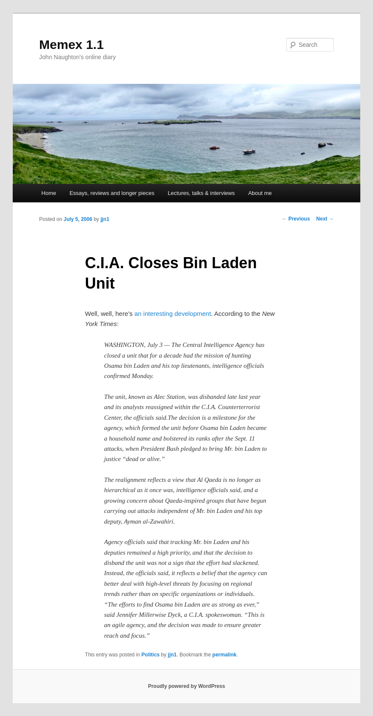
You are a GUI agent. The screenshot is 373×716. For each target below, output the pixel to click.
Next (325, 219)
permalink (224, 655)
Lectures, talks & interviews (201, 193)
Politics (151, 655)
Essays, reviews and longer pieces (111, 193)
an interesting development (172, 313)
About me (260, 193)
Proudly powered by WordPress (186, 686)
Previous (296, 219)
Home (48, 193)
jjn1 (104, 219)
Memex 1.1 (71, 44)
